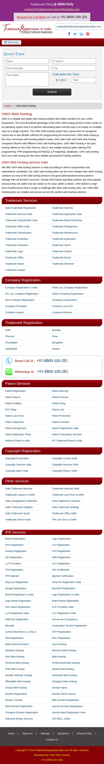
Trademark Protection (16, 239)
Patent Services (17, 383)
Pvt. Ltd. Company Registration (22, 293)
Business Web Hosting (64, 650)
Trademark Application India (67, 214)
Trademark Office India (17, 226)
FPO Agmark (12, 576)
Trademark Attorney (62, 208)
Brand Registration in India (19, 594)
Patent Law (58, 409)
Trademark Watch (14, 263)
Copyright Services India (18, 464)
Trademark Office (14, 257)
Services (11, 42)
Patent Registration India (65, 428)
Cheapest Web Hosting (64, 681)
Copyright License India (64, 458)
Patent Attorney (60, 391)
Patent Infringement (15, 428)
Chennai (9, 336)
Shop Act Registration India (66, 582)
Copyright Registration (23, 451)
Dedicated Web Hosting (64, 675)
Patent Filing (58, 403)
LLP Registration (61, 545)
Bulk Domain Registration (65, 700)
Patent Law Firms (14, 415)
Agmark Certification (63, 576)
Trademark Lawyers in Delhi (20, 494)
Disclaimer (63, 733)
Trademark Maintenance (65, 232)
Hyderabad (11, 348)
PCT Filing (10, 409)
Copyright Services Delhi (65, 464)
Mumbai (56, 330)
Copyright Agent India (16, 470)
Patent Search (12, 397)
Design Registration (15, 588)
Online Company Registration (68, 293)
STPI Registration (61, 631)
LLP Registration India (17, 613)
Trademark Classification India (21, 220)
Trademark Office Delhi (64, 513)
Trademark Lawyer (15, 270)
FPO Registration (61, 551)
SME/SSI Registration (16, 619)
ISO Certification (61, 569)
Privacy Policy (84, 733)
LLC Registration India (64, 613)
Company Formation (16, 306)
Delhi (8, 330)
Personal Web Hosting (17, 662)
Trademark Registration (23, 323)
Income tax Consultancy (65, 619)
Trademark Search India (18, 519)
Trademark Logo (14, 251)
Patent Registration (15, 391)
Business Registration (63, 588)
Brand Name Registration (65, 600)
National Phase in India (17, 440)
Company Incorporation (64, 300)
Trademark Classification (18, 232)
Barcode (9, 625)
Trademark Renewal (63, 263)
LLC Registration (61, 563)
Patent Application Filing (18, 434)
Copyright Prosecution (17, 458)
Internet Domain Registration (67, 706)
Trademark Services (21, 200)
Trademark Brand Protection (67, 220)
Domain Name (59, 687)
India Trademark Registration (20, 208)
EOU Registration (61, 638)
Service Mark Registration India (69, 712)
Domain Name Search (64, 693)
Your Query (27, 79)
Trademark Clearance (16, 245)
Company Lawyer (14, 312)
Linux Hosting (59, 644)
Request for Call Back (31, 17)
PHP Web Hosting (14, 669)
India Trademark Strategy (65, 507)
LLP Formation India (63, 607)
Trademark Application (64, 239)
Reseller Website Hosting (18, 675)
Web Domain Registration (18, 706)
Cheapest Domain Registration (21, 712)
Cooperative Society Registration (69, 625)
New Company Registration (19, 300)
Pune (55, 336)
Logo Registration (61, 538)
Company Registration (23, 280)
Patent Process (60, 397)
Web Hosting (59, 656)
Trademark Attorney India (18, 214)
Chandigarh (11, 342)
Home (7, 105)
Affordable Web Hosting (17, 681)
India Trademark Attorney (18, 488)
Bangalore (57, 342)
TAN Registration (14, 569)
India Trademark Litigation (19, 507)
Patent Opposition (14, 422)
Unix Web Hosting (14, 656)
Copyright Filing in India (64, 470)
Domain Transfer (14, 700)
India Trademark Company (66, 501)
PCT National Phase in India (67, 440)
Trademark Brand (61, 257)
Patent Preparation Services (67, 434)
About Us (27, 733)
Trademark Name (61, 245)
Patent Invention (60, 422)
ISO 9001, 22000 (61, 718)
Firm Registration (14, 545)
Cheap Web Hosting (16, 687)
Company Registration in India (21, 287)
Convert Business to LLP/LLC (21, 631)
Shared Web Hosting (63, 669)
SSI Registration (14, 557)
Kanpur (56, 348)
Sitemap (45, 733)
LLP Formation (13, 563)
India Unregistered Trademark (21, 501)
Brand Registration (15, 538)
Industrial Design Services (19, 718)
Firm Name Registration (18, 607)
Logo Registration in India (65, 594)
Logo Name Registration (18, 600)
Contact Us (52, 739)
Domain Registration (16, 693)
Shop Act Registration (16, 582)
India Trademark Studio (17, 513)
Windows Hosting (14, 650)
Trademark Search (62, 251)
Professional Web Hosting (66, 662)
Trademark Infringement (65, 226)
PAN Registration (14, 638)
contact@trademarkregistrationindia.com (52, 9)
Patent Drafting (13, 403)
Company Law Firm (62, 306)
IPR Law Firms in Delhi (64, 519)
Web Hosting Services (17, 644)
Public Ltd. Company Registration (70, 287)
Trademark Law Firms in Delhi (68, 494)
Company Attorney (62, 312)
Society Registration (16, 551)
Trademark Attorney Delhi (65, 488)
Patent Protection (61, 415)
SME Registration (61, 557)
